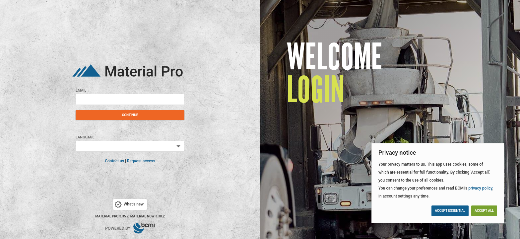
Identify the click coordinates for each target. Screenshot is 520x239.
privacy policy (480, 188)
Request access (141, 161)
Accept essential (450, 210)
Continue (130, 115)
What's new (129, 204)
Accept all (484, 210)
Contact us (114, 161)
